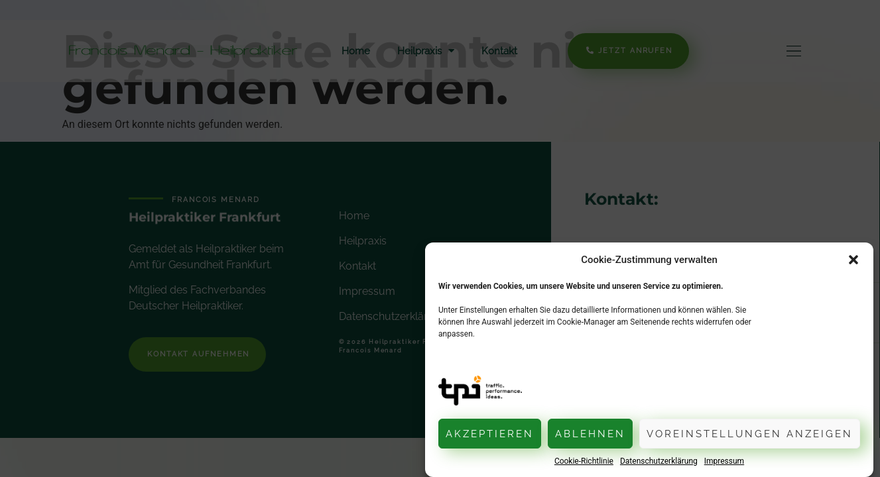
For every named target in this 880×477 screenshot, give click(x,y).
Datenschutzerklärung (659, 461)
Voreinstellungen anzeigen (750, 434)
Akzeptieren (490, 434)
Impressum (724, 461)
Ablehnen (590, 434)
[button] (853, 259)
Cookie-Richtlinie (583, 461)
